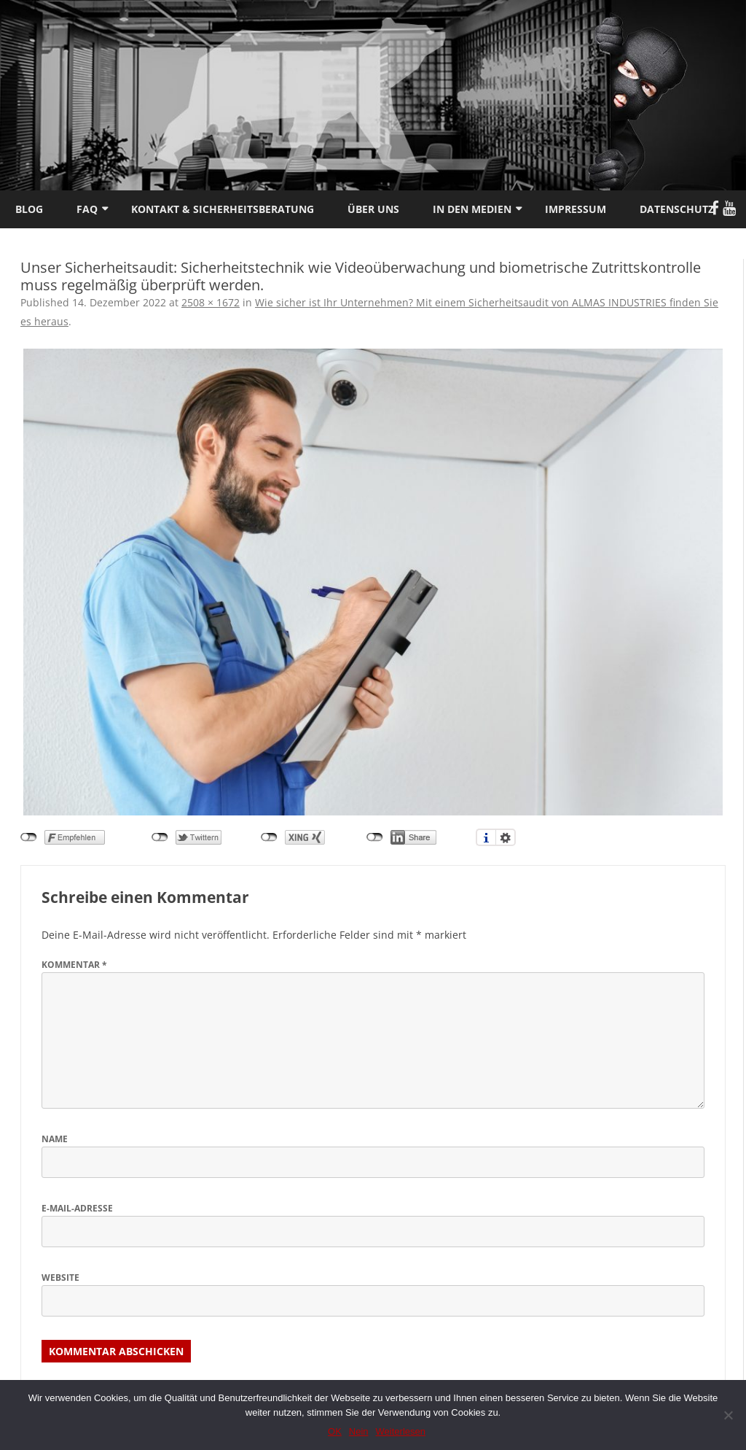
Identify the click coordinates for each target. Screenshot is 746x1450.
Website (60, 1277)
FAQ (87, 209)
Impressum (575, 209)
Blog (29, 209)
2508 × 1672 (210, 302)
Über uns (373, 209)
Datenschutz (677, 209)
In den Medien (472, 209)
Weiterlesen (400, 1431)
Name (55, 1139)
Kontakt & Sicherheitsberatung (222, 209)
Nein (359, 1431)
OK (335, 1431)
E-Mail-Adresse (77, 1208)
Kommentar (74, 964)
